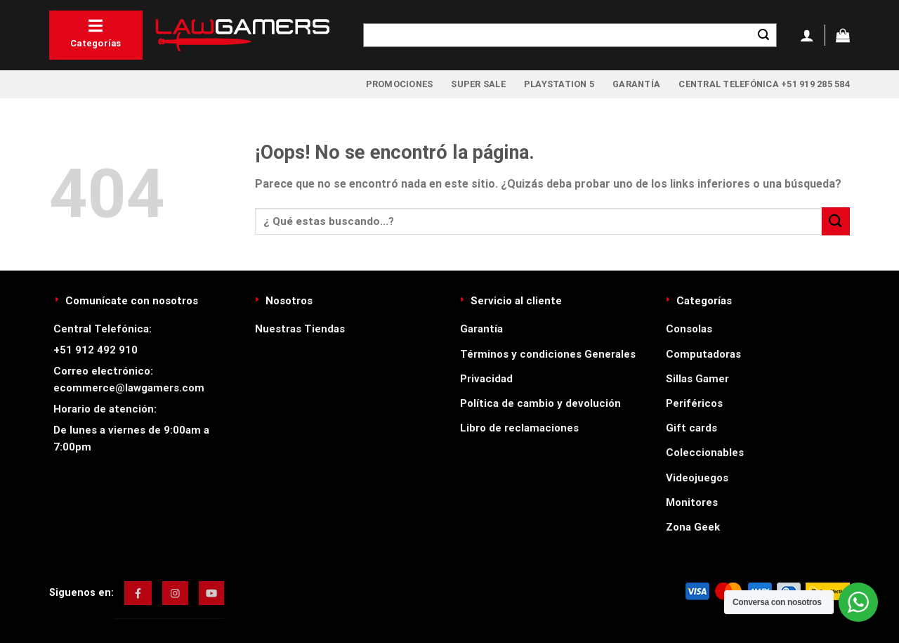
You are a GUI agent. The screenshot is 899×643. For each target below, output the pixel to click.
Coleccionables (705, 452)
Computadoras (703, 354)
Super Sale (478, 84)
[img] (138, 593)
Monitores (692, 502)
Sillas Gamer (697, 378)
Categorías (96, 33)
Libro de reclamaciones (519, 428)
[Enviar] (763, 35)
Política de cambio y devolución (540, 403)
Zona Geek (693, 527)
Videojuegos (697, 478)
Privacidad (486, 378)
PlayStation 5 (559, 84)
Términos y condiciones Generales (548, 354)
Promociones (399, 84)
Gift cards (691, 428)
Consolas (689, 329)
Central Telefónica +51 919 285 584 (764, 84)
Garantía (636, 84)
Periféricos (694, 403)
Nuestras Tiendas (300, 329)
